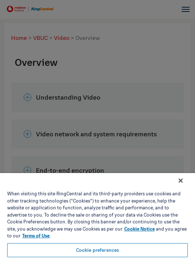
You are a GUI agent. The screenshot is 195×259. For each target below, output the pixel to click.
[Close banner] (186, 185)
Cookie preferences (97, 250)
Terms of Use (36, 235)
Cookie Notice (139, 229)
